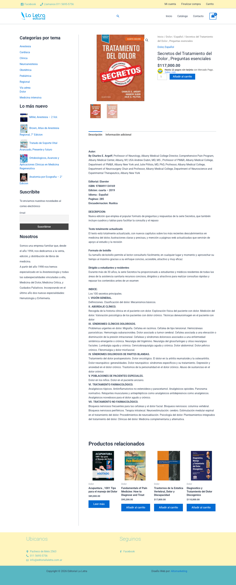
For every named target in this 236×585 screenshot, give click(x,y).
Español (178, 36)
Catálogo (182, 16)
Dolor (23, 91)
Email (22, 213)
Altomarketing (179, 570)
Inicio (169, 16)
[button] (118, 16)
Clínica (24, 58)
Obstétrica (25, 70)
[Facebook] (28, 4)
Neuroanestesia (29, 64)
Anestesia (25, 46)
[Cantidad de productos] (162, 77)
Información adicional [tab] (118, 134)
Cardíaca (25, 52)
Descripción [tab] (95, 134)
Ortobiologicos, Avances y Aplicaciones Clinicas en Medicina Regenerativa (39, 163)
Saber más (170, 72)
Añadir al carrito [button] (135, 507)
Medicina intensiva (30, 97)
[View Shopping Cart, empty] (212, 16)
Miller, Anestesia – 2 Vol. (43, 116)
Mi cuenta (170, 4)
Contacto (198, 16)
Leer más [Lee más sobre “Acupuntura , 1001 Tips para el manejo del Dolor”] (99, 503)
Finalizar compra (191, 4)
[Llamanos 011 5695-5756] (57, 4)
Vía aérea (25, 87)
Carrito (210, 4)
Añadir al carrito (182, 76)
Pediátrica (25, 75)
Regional (25, 81)
